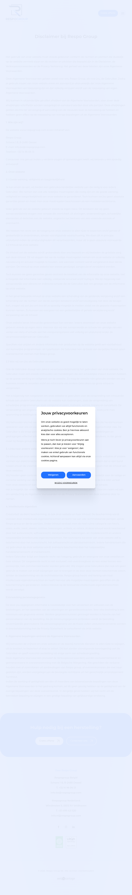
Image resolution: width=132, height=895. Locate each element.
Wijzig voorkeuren (66, 483)
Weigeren (53, 475)
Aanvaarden (79, 475)
